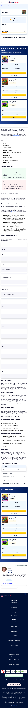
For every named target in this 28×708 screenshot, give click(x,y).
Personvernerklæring (14, 647)
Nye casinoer (14, 605)
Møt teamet (14, 621)
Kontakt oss (14, 629)
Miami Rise (11, 56)
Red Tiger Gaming (12, 58)
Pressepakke (14, 666)
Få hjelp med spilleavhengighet (14, 640)
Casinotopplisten (4, 5)
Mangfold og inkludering (14, 659)
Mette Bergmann (11, 567)
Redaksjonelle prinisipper (14, 654)
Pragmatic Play (11, 80)
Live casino (14, 612)
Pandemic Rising (12, 79)
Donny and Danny (12, 101)
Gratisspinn (14, 610)
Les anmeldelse (14, 75)
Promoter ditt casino (14, 645)
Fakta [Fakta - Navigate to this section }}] (2, 126)
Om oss (14, 619)
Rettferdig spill (14, 642)
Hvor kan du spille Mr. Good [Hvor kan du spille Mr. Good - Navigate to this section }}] (19, 126)
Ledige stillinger (14, 626)
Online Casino (14, 600)
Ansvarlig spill (14, 637)
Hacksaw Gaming (12, 102)
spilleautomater (4, 131)
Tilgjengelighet (14, 661)
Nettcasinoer (14, 602)
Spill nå (14, 72)
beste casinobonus (4, 207)
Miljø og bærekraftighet (14, 664)
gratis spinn (13, 211)
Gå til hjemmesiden (14, 39)
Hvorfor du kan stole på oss (14, 624)
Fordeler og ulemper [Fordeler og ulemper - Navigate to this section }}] (8, 126)
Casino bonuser (14, 607)
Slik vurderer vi (14, 656)
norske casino (16, 135)
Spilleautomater (10, 5)
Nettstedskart (14, 631)
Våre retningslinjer (14, 652)
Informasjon (14, 635)
